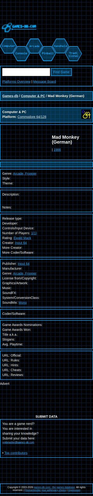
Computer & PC (33, 96)
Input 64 (21, 243)
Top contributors (16, 453)
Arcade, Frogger (25, 273)
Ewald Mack (22, 238)
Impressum (74, 490)
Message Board (44, 81)
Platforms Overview (16, 81)
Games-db (10, 96)
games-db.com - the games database (54, 487)
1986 (57, 150)
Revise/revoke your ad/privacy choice (45, 490)
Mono (23, 302)
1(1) (34, 233)
